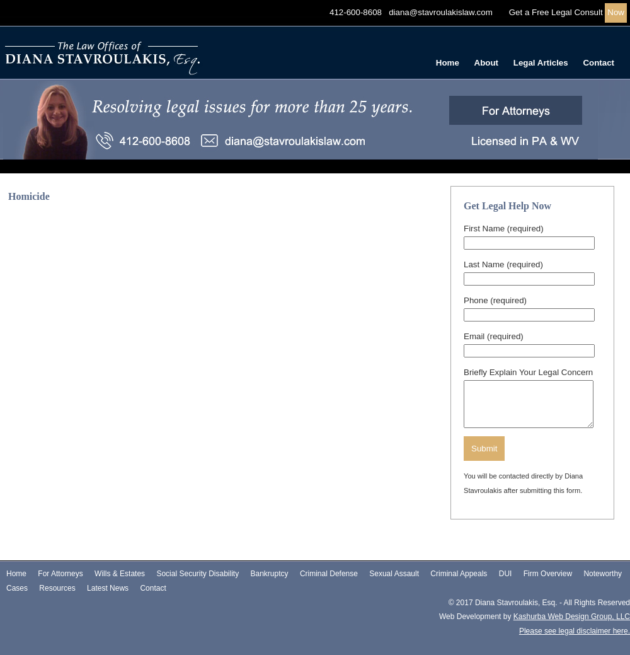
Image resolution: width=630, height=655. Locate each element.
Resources (57, 588)
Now (615, 12)
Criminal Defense (329, 573)
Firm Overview (548, 573)
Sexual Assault (394, 573)
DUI (505, 573)
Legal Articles (540, 62)
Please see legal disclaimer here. (574, 631)
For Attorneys (60, 573)
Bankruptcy (270, 573)
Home (447, 62)
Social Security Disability (197, 573)
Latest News (108, 588)
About (486, 62)
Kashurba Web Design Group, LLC (571, 616)
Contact (598, 62)
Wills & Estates (119, 573)
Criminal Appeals (458, 573)
